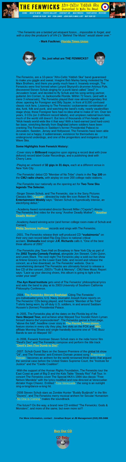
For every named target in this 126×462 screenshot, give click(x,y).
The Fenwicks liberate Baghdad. (46, 294)
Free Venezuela (65, 383)
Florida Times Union (74, 41)
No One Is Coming (28, 398)
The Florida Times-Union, (83, 323)
